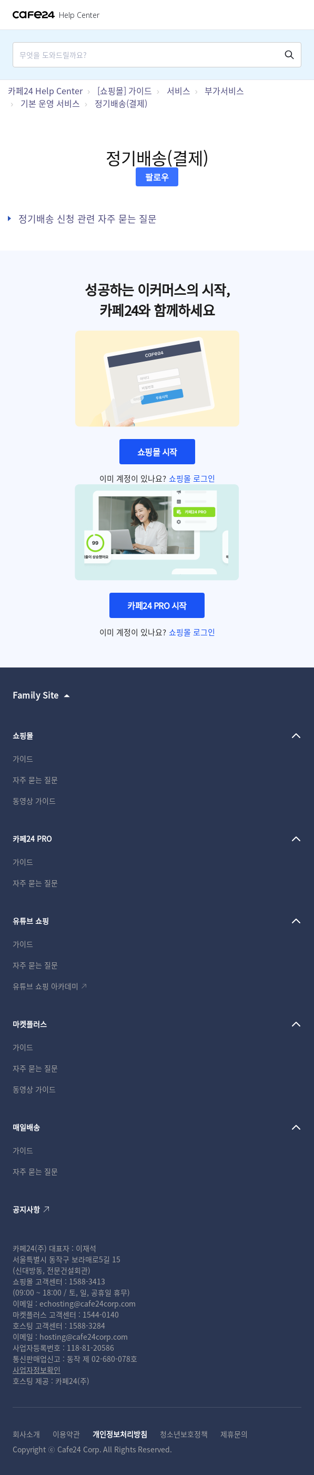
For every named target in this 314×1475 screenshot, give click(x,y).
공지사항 (26, 1209)
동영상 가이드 (34, 800)
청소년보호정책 (184, 1434)
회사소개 (26, 1434)
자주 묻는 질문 (35, 779)
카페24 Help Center (45, 90)
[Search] (151, 55)
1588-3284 (87, 1325)
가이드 (23, 758)
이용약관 (66, 1434)
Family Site (36, 695)
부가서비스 (224, 90)
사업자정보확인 (36, 1369)
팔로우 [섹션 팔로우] (157, 177)
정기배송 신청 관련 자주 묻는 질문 (87, 218)
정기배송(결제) (121, 103)
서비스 (178, 90)
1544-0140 (101, 1314)
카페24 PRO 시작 (157, 605)
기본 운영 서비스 (50, 103)
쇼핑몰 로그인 (192, 478)
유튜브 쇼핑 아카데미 (45, 986)
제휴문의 (234, 1434)
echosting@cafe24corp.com (87, 1303)
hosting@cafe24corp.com (83, 1336)
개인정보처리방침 (120, 1434)
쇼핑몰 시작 (157, 451)
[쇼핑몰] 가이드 (124, 90)
